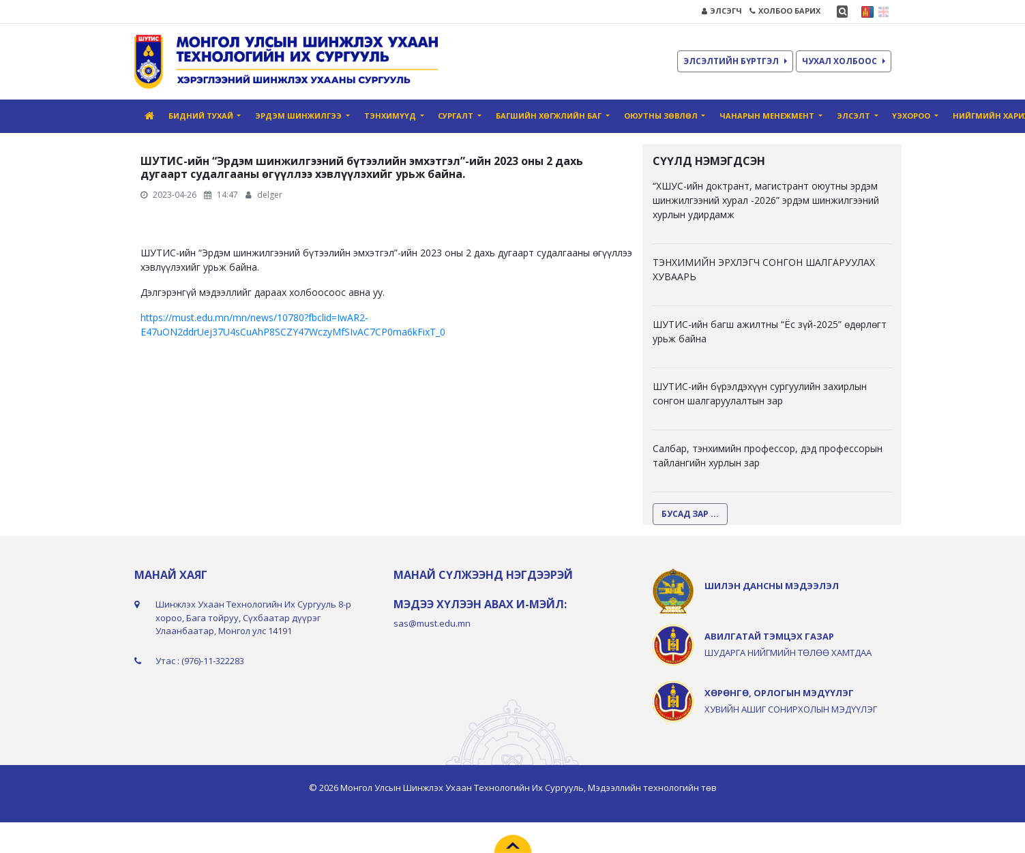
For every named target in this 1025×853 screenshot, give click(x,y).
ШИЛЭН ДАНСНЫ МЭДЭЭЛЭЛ (771, 586)
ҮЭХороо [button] (912, 115)
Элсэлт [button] (854, 115)
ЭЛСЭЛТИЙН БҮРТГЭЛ (735, 61)
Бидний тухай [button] (201, 115)
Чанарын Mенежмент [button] (767, 115)
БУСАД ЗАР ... (690, 514)
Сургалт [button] (456, 115)
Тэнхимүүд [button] (391, 115)
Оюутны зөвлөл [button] (662, 115)
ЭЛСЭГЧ (722, 10)
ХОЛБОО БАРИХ (784, 10)
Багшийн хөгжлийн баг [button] (550, 115)
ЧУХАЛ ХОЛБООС (843, 61)
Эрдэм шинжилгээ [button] (299, 115)
